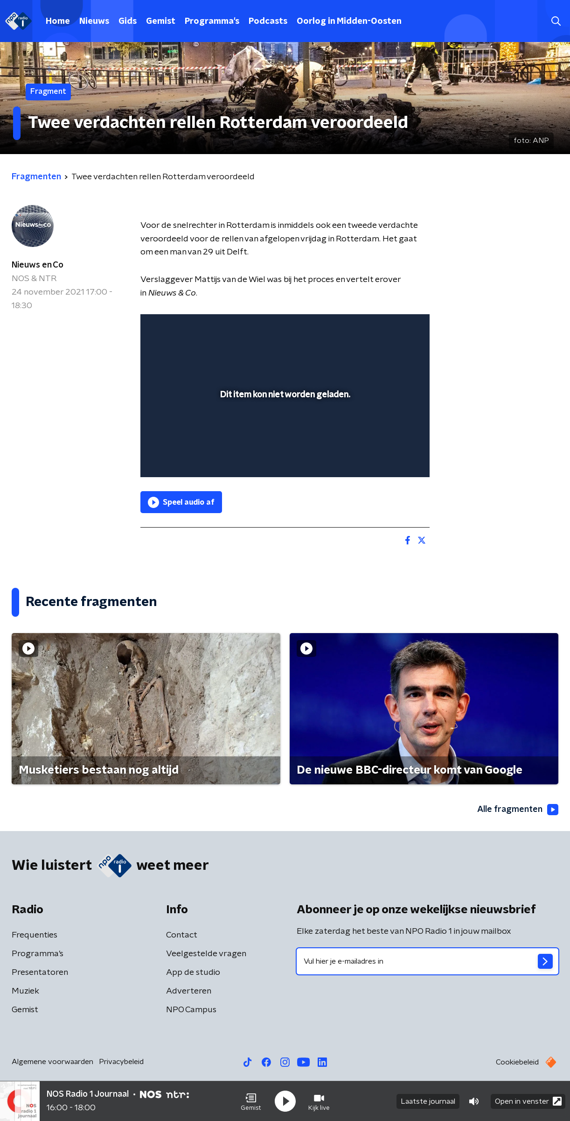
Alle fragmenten (517, 809)
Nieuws (94, 21)
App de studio (193, 972)
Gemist (160, 21)
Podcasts (268, 21)
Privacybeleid (121, 1061)
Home (58, 21)
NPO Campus (191, 1010)
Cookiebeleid (517, 1062)
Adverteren (188, 991)
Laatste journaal (428, 1101)
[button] (251, 1101)
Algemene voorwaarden (52, 1061)
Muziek (25, 991)
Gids (127, 21)
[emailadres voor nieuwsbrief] (427, 961)
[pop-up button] (387, 456)
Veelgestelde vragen (206, 954)
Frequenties (34, 935)
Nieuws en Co (37, 265)
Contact (181, 935)
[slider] (284, 431)
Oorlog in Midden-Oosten (349, 21)
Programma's (212, 21)
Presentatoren (40, 972)
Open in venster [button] (528, 1101)
